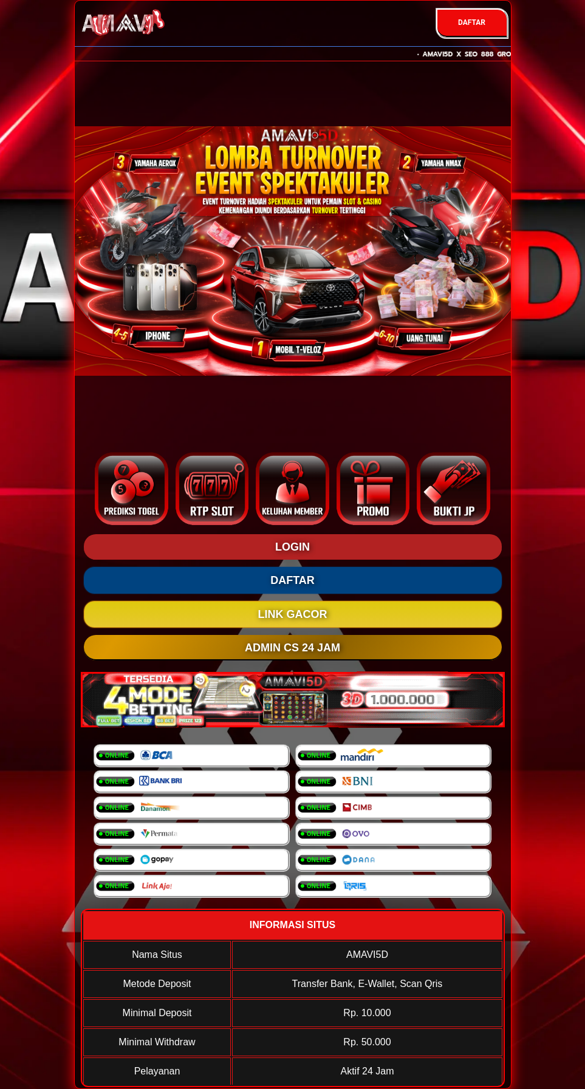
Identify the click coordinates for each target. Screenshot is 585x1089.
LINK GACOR (292, 614)
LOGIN (292, 547)
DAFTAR (471, 22)
